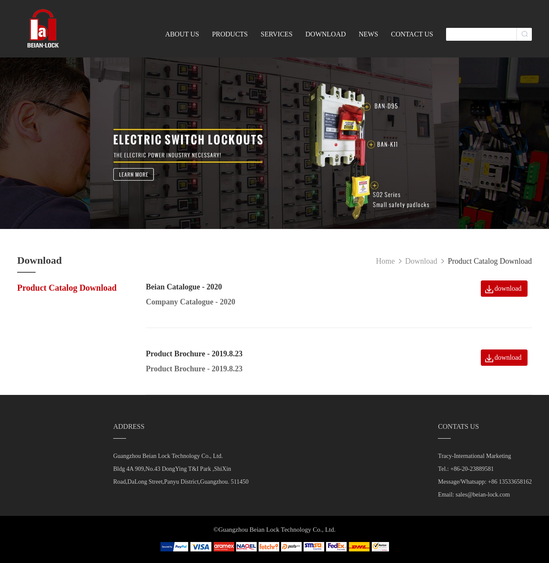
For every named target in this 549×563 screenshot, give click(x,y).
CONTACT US (412, 34)
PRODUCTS (230, 34)
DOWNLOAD (325, 34)
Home (385, 261)
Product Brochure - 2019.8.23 (194, 353)
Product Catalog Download (67, 287)
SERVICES (277, 34)
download (508, 288)
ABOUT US (182, 34)
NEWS (368, 34)
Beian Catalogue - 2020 (184, 287)
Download (422, 261)
